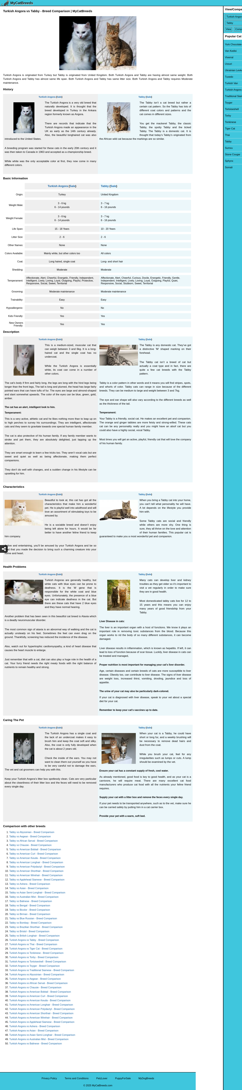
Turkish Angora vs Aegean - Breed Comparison (35, 979)
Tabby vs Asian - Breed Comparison (28, 888)
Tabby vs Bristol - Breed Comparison (29, 931)
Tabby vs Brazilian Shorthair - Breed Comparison (36, 927)
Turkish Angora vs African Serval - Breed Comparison (38, 983)
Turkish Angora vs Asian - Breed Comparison (33, 1030)
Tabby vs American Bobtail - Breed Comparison (35, 849)
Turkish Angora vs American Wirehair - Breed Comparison (41, 1017)
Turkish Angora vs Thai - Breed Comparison (33, 944)
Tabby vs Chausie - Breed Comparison (30, 845)
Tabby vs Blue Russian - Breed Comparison (33, 918)
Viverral (202, 57)
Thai (200, 135)
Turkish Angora (47, 97)
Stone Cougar (205, 154)
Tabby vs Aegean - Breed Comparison (30, 836)
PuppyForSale (123, 1078)
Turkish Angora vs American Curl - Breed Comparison (38, 996)
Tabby (141, 97)
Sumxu (201, 148)
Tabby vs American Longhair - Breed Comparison (36, 862)
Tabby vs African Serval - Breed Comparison (33, 840)
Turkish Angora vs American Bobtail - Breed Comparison (40, 991)
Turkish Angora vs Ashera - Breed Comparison (34, 1026)
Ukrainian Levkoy (207, 70)
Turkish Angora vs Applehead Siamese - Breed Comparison (41, 1022)
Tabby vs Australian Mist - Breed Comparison (33, 897)
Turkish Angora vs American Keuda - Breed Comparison (40, 1000)
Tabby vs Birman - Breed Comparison (29, 914)
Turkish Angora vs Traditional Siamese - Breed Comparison (41, 970)
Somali (201, 167)
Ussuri (201, 64)
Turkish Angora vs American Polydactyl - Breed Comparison (42, 1009)
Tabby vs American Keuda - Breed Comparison (35, 858)
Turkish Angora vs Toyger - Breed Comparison (34, 966)
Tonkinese (203, 122)
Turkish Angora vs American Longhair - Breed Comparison (41, 1004)
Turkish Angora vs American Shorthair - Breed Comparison (41, 1013)
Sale (59, 97)
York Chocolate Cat (208, 44)
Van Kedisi (203, 51)
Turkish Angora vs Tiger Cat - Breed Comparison (35, 948)
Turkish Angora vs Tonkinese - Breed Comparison (36, 953)
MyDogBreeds (146, 1078)
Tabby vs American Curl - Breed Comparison (33, 853)
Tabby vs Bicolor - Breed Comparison (29, 910)
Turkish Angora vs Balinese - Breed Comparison (35, 1043)
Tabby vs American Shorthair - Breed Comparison (36, 871)
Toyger (201, 102)
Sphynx (202, 161)
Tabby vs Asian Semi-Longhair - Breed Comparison (37, 892)
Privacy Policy (49, 1078)
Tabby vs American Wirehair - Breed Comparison (36, 875)
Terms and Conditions (77, 1078)
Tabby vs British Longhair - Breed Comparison (34, 935)
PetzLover (101, 1078)
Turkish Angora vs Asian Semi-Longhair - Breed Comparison (42, 1035)
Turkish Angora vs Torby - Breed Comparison (33, 957)
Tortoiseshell (204, 109)
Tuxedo (202, 76)
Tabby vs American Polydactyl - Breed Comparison (37, 866)
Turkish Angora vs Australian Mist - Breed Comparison (39, 1039)
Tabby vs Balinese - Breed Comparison (30, 901)
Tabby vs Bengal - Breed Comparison (29, 905)
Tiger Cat (203, 128)
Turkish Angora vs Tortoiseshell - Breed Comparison (37, 961)
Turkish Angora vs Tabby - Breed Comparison (34, 940)
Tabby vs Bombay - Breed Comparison (30, 922)
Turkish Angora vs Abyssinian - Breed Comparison (36, 974)
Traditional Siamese (208, 96)
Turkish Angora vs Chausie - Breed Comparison (35, 987)
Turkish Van (204, 83)
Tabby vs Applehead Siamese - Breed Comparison (37, 879)
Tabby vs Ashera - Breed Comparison (29, 884)
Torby (201, 115)
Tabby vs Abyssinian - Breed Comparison (31, 832)
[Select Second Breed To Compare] (219, 23)
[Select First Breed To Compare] (219, 16)
